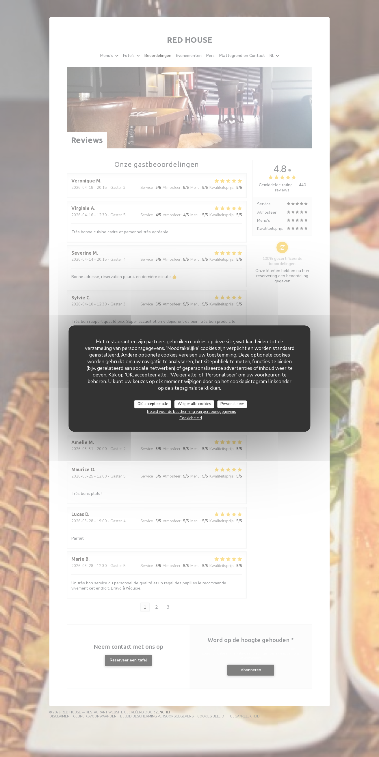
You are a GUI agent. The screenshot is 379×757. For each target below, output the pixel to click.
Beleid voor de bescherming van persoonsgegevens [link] (191, 411)
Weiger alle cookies (194, 404)
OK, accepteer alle (153, 404)
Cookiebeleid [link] (190, 418)
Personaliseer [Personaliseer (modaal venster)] (232, 404)
